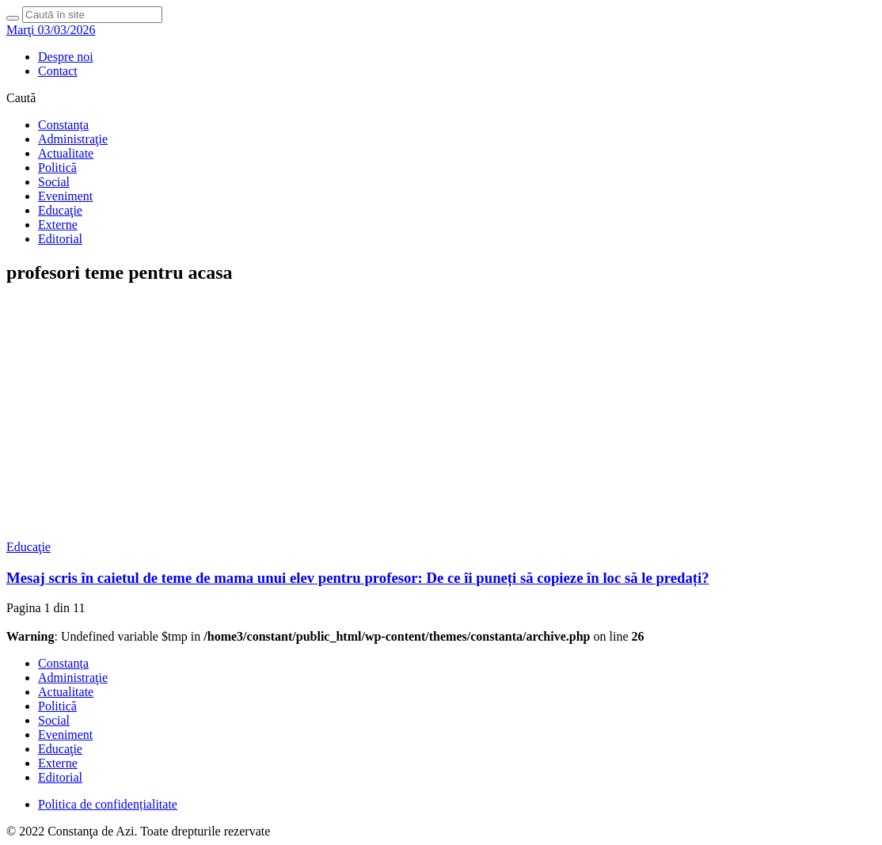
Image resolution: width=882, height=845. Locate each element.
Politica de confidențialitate (107, 804)
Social (54, 181)
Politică (57, 167)
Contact (58, 71)
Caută (21, 98)
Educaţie (60, 210)
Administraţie (73, 139)
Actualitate (65, 153)
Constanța (63, 124)
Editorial (60, 239)
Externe (58, 224)
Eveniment (65, 196)
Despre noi (65, 56)
